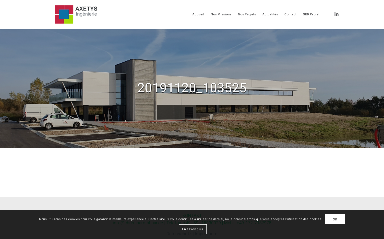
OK (335, 219)
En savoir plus (192, 229)
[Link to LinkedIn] (336, 14)
